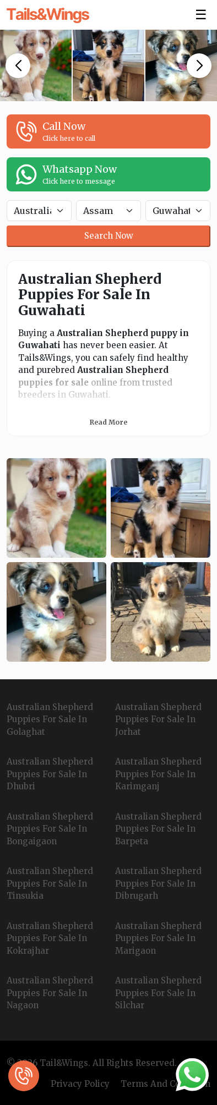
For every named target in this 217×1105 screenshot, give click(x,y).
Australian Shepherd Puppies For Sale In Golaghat (50, 719)
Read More (108, 422)
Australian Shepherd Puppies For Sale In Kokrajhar (50, 938)
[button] (18, 65)
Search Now (108, 235)
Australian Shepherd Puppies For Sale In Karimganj (158, 773)
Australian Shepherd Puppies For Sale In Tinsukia (50, 883)
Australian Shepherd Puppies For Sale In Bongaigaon (50, 828)
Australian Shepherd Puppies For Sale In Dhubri (50, 773)
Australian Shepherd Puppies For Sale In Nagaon (50, 992)
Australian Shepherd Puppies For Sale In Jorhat (158, 719)
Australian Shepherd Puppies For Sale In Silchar (158, 992)
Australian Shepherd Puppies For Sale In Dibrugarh (158, 883)
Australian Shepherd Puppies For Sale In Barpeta (158, 828)
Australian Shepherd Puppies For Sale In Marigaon (158, 938)
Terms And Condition (165, 1084)
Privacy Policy (80, 1084)
